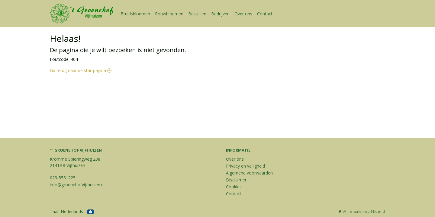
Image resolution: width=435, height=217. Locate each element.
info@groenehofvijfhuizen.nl (77, 184)
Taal (54, 211)
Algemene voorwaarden (249, 173)
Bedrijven (220, 14)
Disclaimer (236, 180)
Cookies (234, 187)
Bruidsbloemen (135, 14)
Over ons (243, 14)
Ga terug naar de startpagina (80, 70)
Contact (264, 14)
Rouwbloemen (169, 14)
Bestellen (197, 14)
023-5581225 (63, 178)
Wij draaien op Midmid (362, 212)
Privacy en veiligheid (245, 166)
